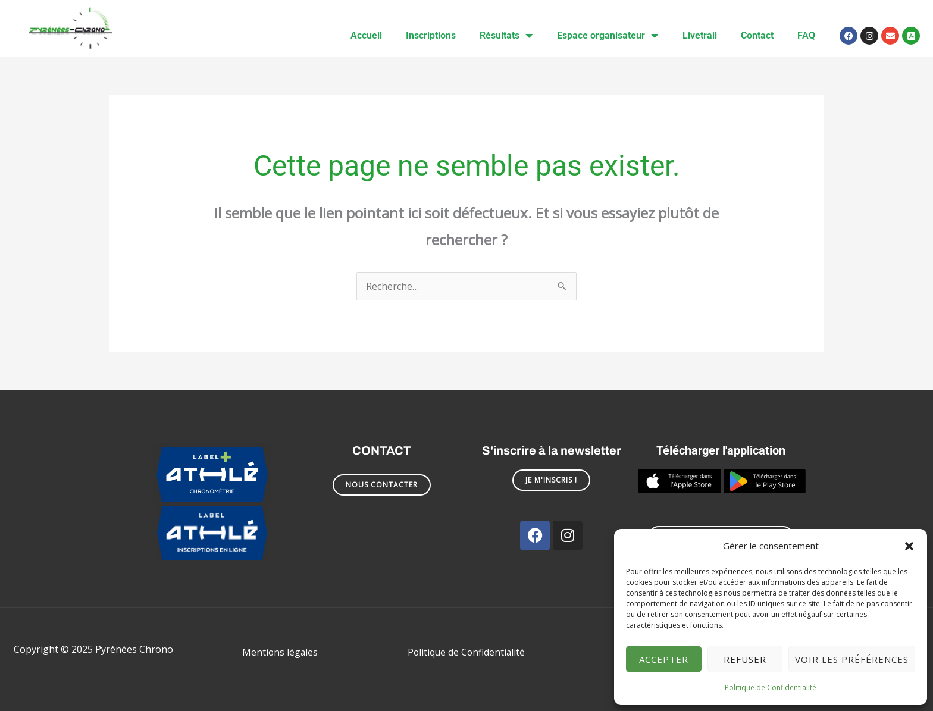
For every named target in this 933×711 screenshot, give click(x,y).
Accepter (663, 659)
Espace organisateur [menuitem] (608, 36)
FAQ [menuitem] (806, 35)
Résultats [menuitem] (506, 36)
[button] (909, 546)
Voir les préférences (852, 659)
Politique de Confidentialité (770, 687)
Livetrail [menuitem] (699, 35)
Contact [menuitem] (757, 35)
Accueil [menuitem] (366, 35)
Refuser (745, 659)
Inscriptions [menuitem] (431, 35)
